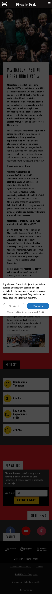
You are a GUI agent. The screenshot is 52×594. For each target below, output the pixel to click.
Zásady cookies (14, 312)
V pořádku (38, 306)
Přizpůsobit (14, 306)
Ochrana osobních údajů (33, 312)
